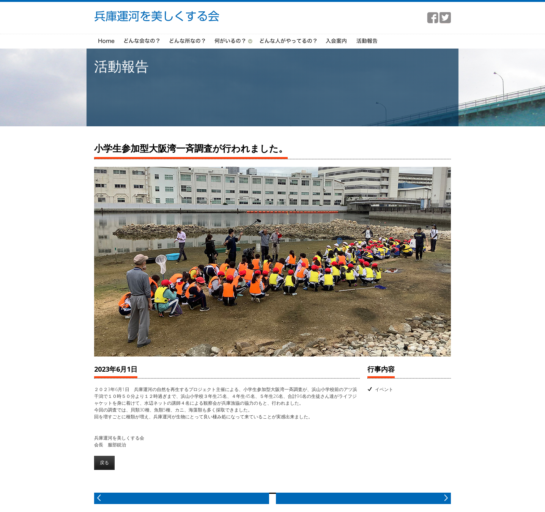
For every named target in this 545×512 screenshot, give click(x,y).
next (363, 497)
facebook (432, 18)
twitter (445, 18)
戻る (104, 461)
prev (181, 497)
